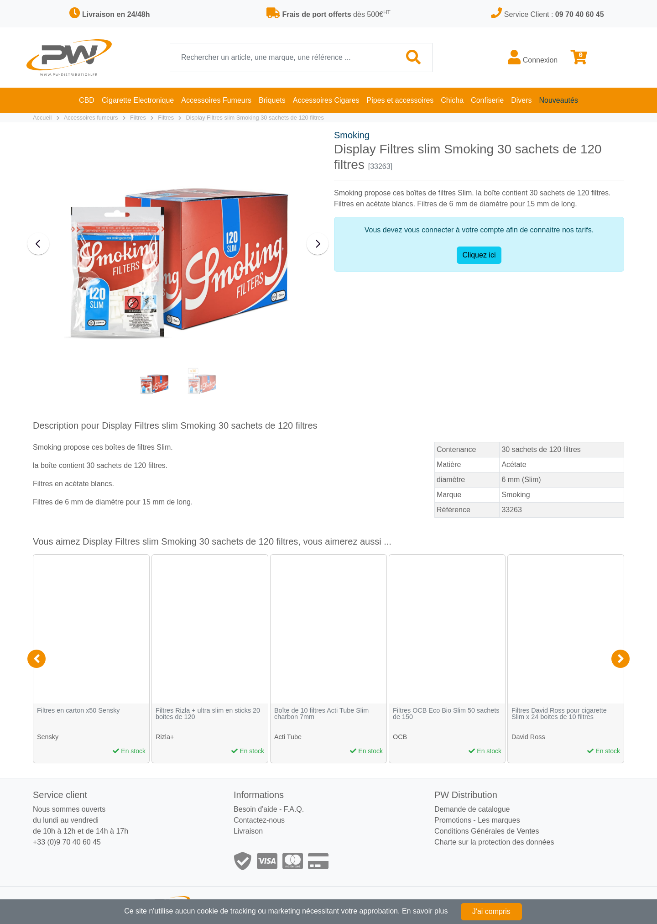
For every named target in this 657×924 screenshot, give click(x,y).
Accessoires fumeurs (91, 117)
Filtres (138, 117)
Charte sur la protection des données (494, 842)
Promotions (452, 820)
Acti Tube (288, 736)
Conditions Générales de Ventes (486, 831)
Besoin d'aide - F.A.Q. (269, 809)
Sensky (47, 736)
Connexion (533, 57)
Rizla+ (165, 736)
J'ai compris (491, 911)
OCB (400, 736)
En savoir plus (425, 911)
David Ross (528, 736)
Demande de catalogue (472, 809)
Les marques (499, 820)
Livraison (248, 831)
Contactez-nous (259, 820)
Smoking (352, 135)
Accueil (42, 117)
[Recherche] (282, 57)
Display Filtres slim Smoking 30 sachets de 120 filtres (255, 117)
